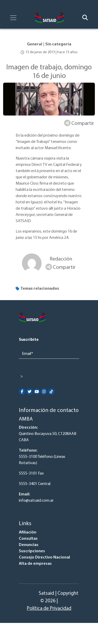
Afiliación (27, 532)
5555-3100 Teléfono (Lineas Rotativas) (42, 460)
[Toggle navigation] (13, 18)
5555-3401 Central (34, 484)
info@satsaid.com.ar (36, 501)
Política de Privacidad (49, 608)
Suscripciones (32, 551)
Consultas (28, 539)
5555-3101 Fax (31, 473)
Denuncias (28, 545)
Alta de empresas (35, 564)
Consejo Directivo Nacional (44, 557)
